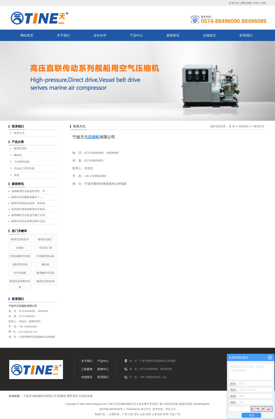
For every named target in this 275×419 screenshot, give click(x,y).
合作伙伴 (99, 35)
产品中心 (136, 35)
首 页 (232, 126)
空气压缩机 (20, 272)
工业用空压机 (21, 161)
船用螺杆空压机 (46, 272)
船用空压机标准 (46, 281)
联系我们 (246, 35)
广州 (177, 414)
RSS (256, 3)
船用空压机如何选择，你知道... (29, 203)
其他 (16, 175)
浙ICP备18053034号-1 (112, 409)
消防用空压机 (20, 264)
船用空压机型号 (20, 239)
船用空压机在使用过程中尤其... (29, 221)
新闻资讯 (173, 35)
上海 (154, 414)
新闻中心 (102, 369)
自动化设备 (86, 396)
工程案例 (86, 369)
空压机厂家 (45, 247)
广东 (124, 414)
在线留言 (209, 35)
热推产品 (100, 414)
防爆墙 (62, 396)
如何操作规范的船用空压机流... (29, 209)
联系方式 (19, 133)
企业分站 (234, 3)
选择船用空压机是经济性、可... (29, 191)
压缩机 (20, 247)
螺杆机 (18, 155)
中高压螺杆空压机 (20, 256)
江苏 (130, 414)
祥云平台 (146, 409)
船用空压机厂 (45, 239)
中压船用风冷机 (46, 256)
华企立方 (170, 409)
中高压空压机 (170, 403)
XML (263, 3)
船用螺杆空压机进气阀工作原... (29, 215)
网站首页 (26, 35)
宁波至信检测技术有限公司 (40, 396)
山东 (142, 414)
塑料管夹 (72, 396)
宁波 (171, 414)
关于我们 (63, 35)
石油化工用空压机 (24, 168)
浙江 (136, 414)
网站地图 (246, 3)
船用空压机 (20, 148)
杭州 (160, 414)
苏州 (165, 414)
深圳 (148, 414)
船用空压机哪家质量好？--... (27, 197)
